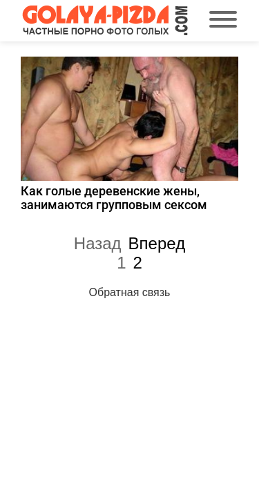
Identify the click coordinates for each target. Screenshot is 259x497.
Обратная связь (130, 292)
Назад (98, 243)
